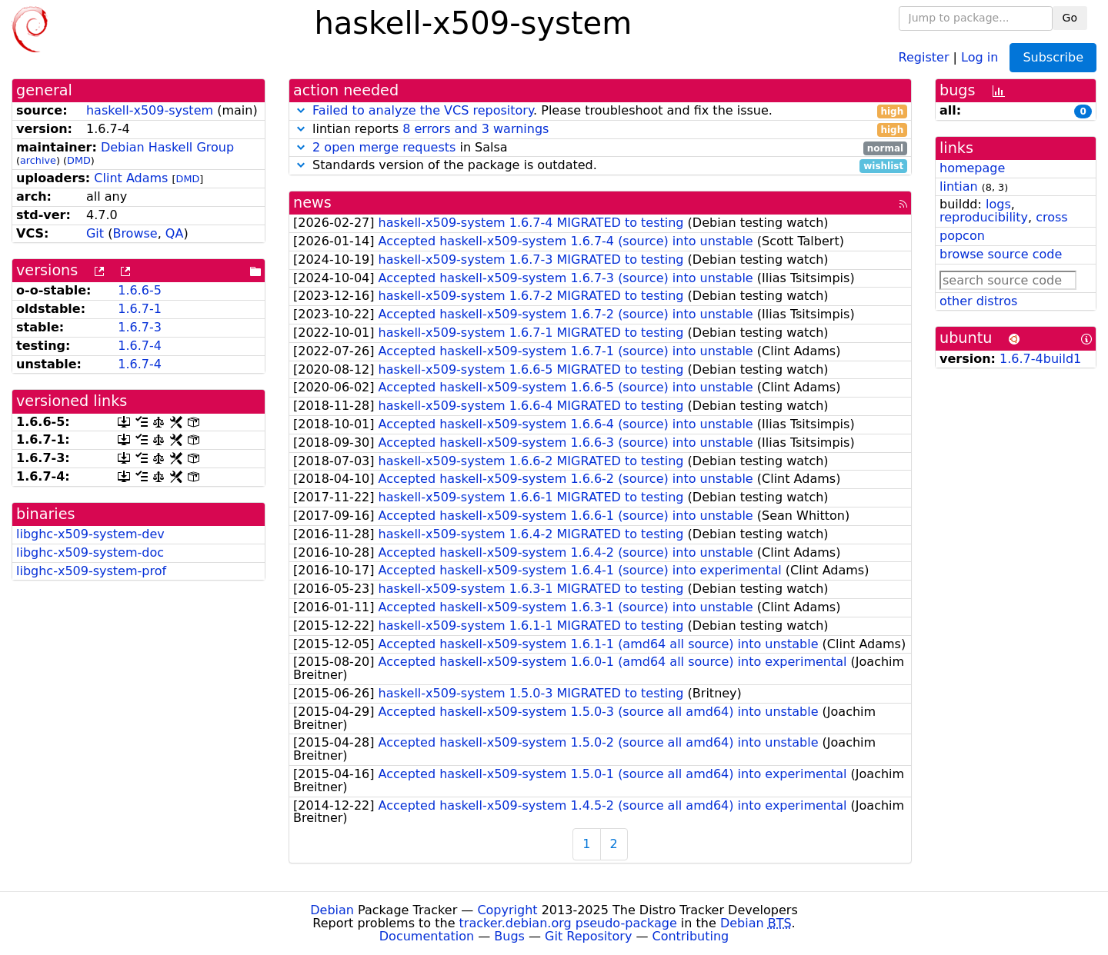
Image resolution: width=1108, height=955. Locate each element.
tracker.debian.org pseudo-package (568, 923)
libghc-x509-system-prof (91, 571)
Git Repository (588, 936)
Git (95, 233)
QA (174, 233)
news (312, 202)
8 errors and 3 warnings (475, 128)
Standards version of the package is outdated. (600, 165)
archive (38, 160)
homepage (972, 168)
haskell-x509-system (149, 110)
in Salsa (600, 148)
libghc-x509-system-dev (90, 534)
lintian (958, 186)
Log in (979, 56)
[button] (301, 110)
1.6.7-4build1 (1040, 358)
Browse (134, 233)
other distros (978, 301)
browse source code (1000, 254)
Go (1070, 18)
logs (998, 204)
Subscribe (1053, 57)
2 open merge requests (384, 147)
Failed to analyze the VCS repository (422, 110)
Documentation (426, 936)
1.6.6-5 (140, 290)
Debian (332, 910)
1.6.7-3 (140, 327)
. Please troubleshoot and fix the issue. (600, 111)
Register (924, 56)
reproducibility (983, 217)
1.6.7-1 (140, 308)
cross (1051, 217)
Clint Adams (131, 178)
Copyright (507, 910)
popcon (962, 235)
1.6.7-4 (140, 345)
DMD (79, 160)
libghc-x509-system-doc (90, 552)
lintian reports (600, 129)
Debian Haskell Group (167, 147)
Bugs (509, 936)
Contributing (690, 936)
